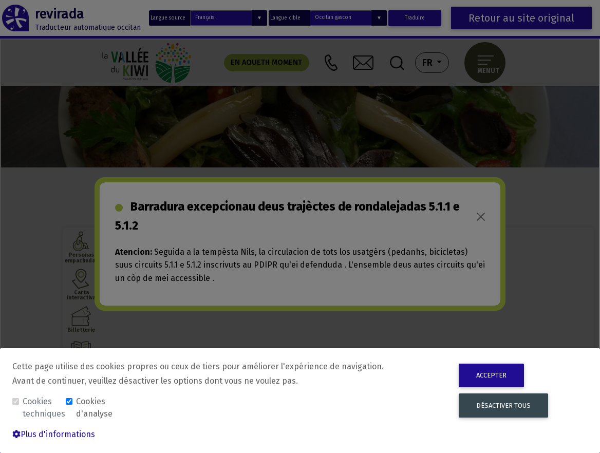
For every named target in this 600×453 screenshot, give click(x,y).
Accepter (491, 375)
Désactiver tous (503, 405)
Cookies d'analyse (94, 408)
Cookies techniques (43, 408)
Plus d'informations (53, 434)
